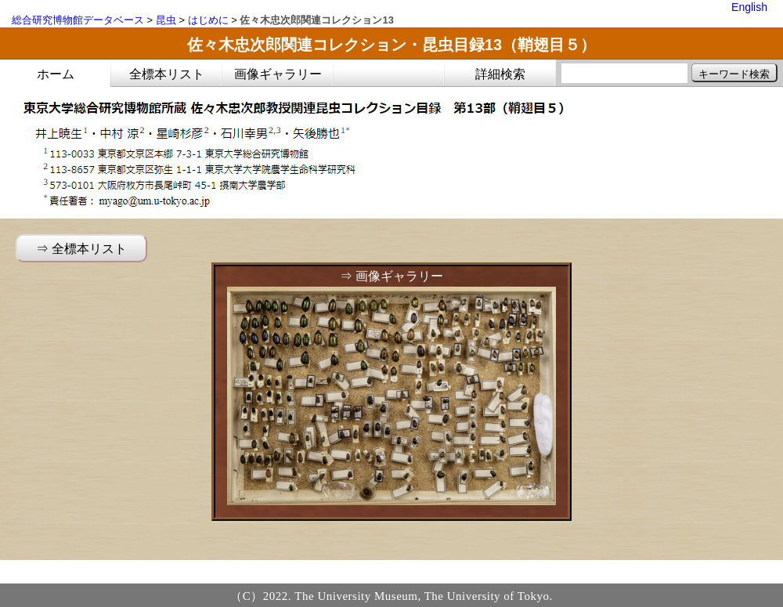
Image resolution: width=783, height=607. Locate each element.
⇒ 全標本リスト (81, 248)
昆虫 (166, 20)
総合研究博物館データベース (78, 20)
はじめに (208, 20)
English (749, 7)
